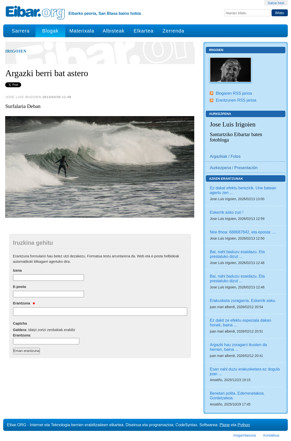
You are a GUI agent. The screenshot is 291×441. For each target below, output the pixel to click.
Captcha (20, 323)
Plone (225, 425)
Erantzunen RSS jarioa (236, 100)
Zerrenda (173, 31)
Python (244, 425)
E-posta (19, 287)
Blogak (50, 31)
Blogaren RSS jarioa (234, 93)
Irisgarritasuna (244, 435)
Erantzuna (24, 303)
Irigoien (15, 51)
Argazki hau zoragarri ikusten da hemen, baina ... (238, 347)
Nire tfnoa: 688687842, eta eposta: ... (242, 232)
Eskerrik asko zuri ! (226, 212)
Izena (17, 270)
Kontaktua (271, 435)
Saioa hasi (276, 3)
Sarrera (21, 31)
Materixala (81, 31)
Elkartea (144, 31)
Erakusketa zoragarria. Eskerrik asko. (243, 300)
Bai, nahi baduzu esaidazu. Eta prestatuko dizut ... (237, 254)
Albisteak (114, 31)
